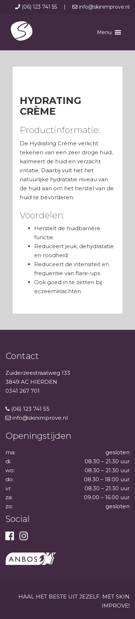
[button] (104, 32)
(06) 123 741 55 (36, 7)
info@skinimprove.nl (101, 7)
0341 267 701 (22, 390)
